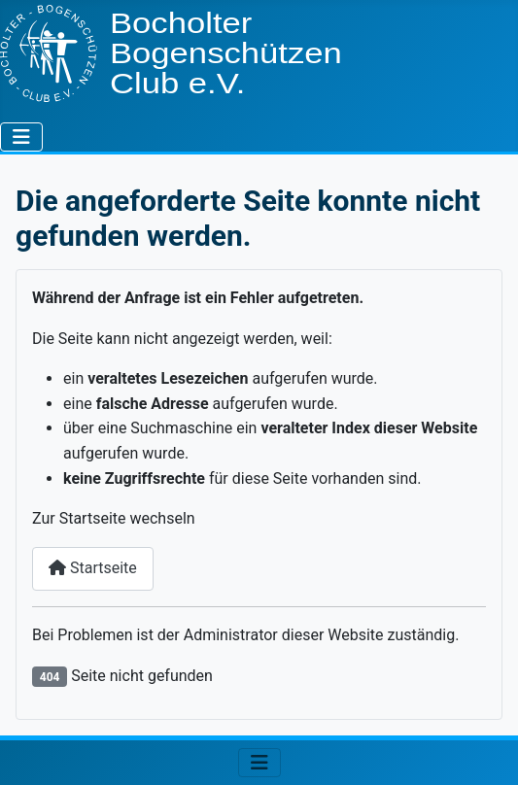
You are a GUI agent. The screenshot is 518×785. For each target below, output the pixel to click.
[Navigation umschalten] (21, 137)
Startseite (93, 568)
